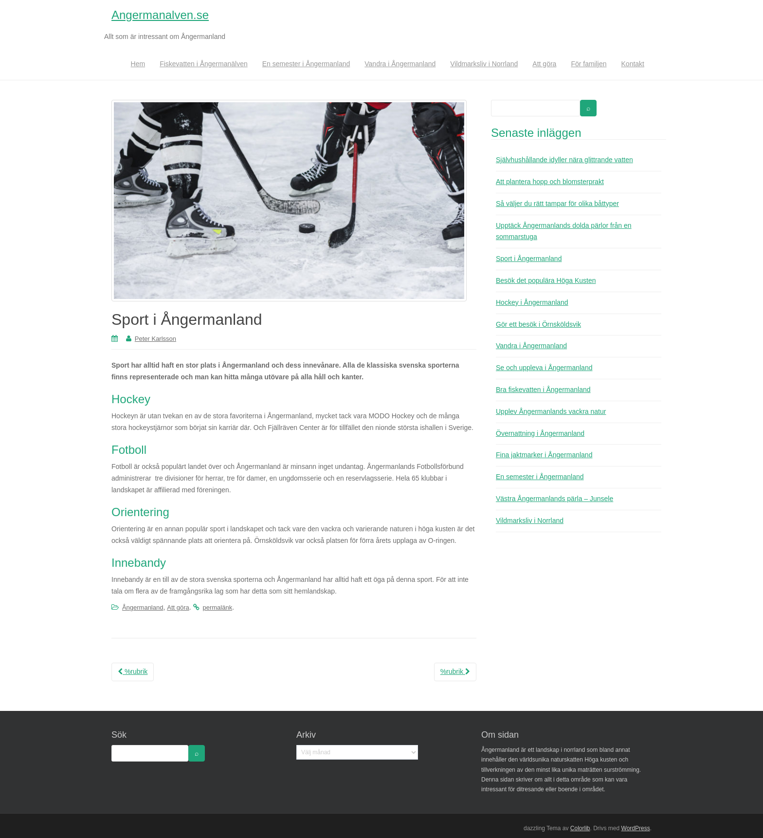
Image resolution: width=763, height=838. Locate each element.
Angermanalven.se (160, 14)
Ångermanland (143, 607)
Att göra (544, 64)
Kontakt (632, 64)
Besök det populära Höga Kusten (546, 280)
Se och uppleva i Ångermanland (544, 368)
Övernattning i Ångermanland (540, 433)
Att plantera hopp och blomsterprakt (550, 182)
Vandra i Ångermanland (400, 64)
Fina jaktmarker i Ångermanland (544, 455)
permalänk (217, 607)
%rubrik (132, 671)
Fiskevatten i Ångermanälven (204, 64)
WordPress (635, 828)
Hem (138, 64)
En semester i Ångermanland (306, 64)
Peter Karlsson (155, 338)
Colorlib (580, 828)
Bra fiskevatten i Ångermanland (543, 389)
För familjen (588, 64)
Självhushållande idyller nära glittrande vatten (564, 160)
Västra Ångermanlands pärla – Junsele (554, 499)
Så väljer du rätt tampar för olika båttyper (557, 203)
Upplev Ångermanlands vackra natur (551, 411)
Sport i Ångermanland (529, 258)
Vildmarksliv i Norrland (484, 64)
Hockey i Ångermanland (532, 302)
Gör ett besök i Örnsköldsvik (538, 324)
